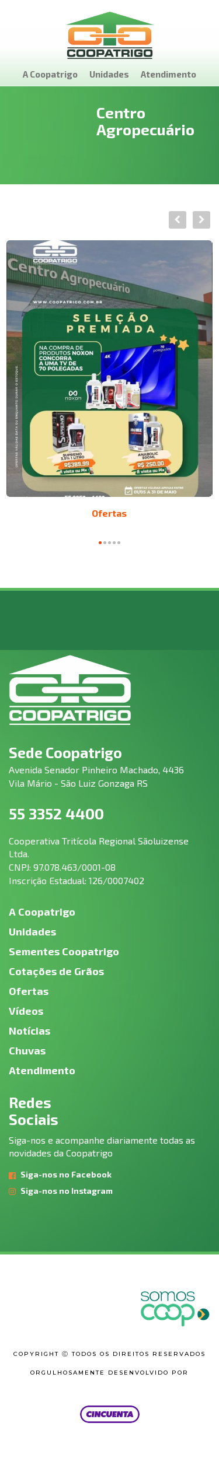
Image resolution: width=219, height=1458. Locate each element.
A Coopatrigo (50, 74)
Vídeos (26, 1010)
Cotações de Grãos (56, 971)
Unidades (109, 74)
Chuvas (27, 1050)
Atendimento (168, 74)
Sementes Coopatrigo (64, 951)
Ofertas (109, 513)
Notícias (29, 1030)
